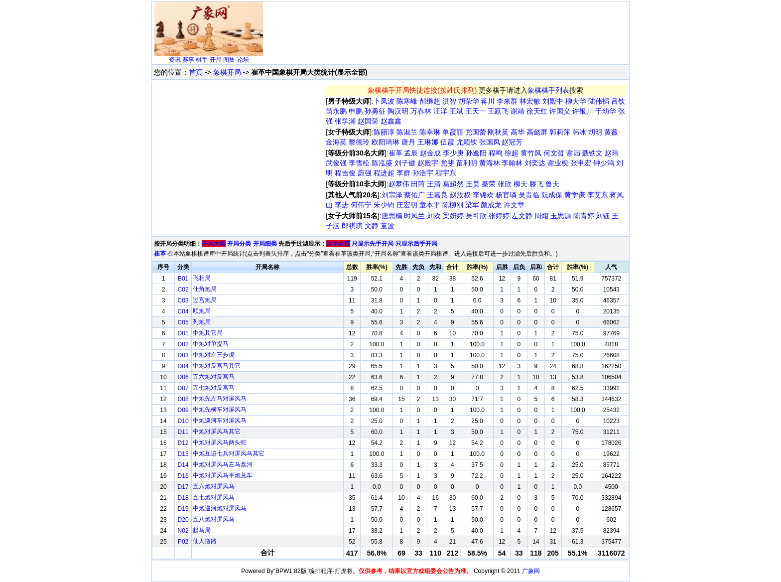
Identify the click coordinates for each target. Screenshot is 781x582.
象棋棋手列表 (548, 90)
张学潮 (345, 121)
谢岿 (573, 153)
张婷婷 (499, 216)
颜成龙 (491, 205)
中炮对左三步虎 (214, 354)
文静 (372, 226)
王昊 (473, 184)
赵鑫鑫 (391, 121)
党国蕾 (475, 132)
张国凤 (489, 142)
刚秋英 (498, 132)
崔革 (395, 153)
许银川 (582, 111)
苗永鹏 (336, 111)
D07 (183, 388)
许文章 (514, 205)
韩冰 (579, 132)
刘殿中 (552, 101)
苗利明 (466, 163)
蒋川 (488, 101)
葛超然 (453, 184)
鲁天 (552, 184)
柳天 (520, 184)
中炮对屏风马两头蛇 (220, 442)
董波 (387, 226)
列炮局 (202, 321)
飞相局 (202, 278)
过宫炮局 (205, 299)
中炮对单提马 (211, 343)
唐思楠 (392, 216)
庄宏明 (406, 205)
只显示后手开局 (416, 243)
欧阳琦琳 (385, 142)
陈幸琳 (429, 132)
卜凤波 (384, 101)
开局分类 (239, 243)
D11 (183, 432)
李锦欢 (483, 195)
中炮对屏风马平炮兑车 (223, 475)
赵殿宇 (427, 163)
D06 (183, 377)
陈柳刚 (452, 205)
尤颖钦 (466, 142)
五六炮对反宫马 (214, 376)
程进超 (384, 173)
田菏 (418, 184)
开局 (216, 59)
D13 (183, 453)
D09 (183, 410)
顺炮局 (202, 310)
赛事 (188, 59)
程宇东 (445, 173)
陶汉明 (398, 111)
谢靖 (517, 111)
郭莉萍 (559, 132)
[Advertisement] (446, 27)
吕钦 (618, 101)
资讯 (175, 59)
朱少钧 (384, 205)
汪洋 (440, 111)
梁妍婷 (453, 216)
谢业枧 (557, 163)
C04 (183, 311)
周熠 (541, 216)
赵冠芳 (512, 142)
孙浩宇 (422, 173)
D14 (183, 464)
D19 (183, 508)
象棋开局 (227, 72)
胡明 (595, 132)
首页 (196, 72)
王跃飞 (498, 111)
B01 (183, 278)
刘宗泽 (392, 195)
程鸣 (496, 153)
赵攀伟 (399, 184)
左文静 (522, 216)
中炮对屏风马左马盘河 (223, 464)
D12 (183, 442)
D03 (183, 355)
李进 (342, 205)
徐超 (512, 153)
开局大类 (214, 243)
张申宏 (580, 163)
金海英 (336, 142)
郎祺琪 (352, 226)
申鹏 (356, 111)
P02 (183, 541)
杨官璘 (506, 195)
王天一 (475, 111)
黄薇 (611, 132)
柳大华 (575, 101)
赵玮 (612, 153)
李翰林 (512, 163)
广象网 (531, 571)
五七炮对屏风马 (214, 497)
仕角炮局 (205, 289)
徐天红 (536, 111)
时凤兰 (414, 216)
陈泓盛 (382, 163)
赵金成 (430, 153)
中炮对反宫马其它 (217, 365)
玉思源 (560, 216)
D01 (183, 333)
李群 (403, 173)
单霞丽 (452, 132)
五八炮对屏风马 (214, 519)
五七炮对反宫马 (214, 387)
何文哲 (553, 153)
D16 (183, 475)
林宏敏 (530, 101)
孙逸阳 (476, 153)
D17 (183, 486)
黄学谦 (574, 195)
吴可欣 (476, 216)
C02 (183, 289)
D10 (183, 421)
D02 (183, 344)
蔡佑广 (414, 195)
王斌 (456, 111)
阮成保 (551, 195)
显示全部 (338, 243)
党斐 (447, 163)
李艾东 (597, 195)
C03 (183, 300)
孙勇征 (375, 111)
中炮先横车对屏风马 (220, 409)
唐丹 (408, 142)
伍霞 (447, 142)
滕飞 (536, 184)
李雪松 (359, 163)
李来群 (507, 101)
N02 (183, 530)
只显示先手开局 (372, 243)
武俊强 (336, 163)
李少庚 (453, 153)
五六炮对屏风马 (214, 486)
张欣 (505, 184)
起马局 (202, 530)
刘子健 (404, 163)
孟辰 (411, 153)
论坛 (243, 59)
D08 (183, 399)
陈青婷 (583, 216)
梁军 (472, 205)
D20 (183, 519)
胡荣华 (468, 101)
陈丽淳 (384, 132)
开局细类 (265, 243)
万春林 (420, 111)
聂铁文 (592, 153)
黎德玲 (359, 142)
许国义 (559, 111)
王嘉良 (437, 195)
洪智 (449, 101)
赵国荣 (368, 121)
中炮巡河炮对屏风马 (220, 508)
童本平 (429, 205)
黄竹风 (531, 153)
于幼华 (605, 111)
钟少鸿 (603, 163)
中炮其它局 (208, 332)
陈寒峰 (406, 101)
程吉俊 (345, 173)
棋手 (202, 59)
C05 (183, 322)
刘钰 (603, 216)
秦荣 (489, 184)
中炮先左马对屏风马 (220, 398)
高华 (517, 132)
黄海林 (489, 163)
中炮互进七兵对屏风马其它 (228, 453)
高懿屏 (536, 132)
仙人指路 (205, 541)
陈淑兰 (406, 132)
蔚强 (365, 173)
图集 (229, 59)
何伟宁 (361, 205)
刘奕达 (534, 163)
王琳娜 (427, 142)
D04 (183, 366)
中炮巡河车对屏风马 (220, 420)
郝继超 (429, 101)
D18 (183, 497)
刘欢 (434, 216)
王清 (434, 184)
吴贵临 (529, 195)
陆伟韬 (598, 101)
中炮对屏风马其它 (217, 431)
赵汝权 (460, 195)
